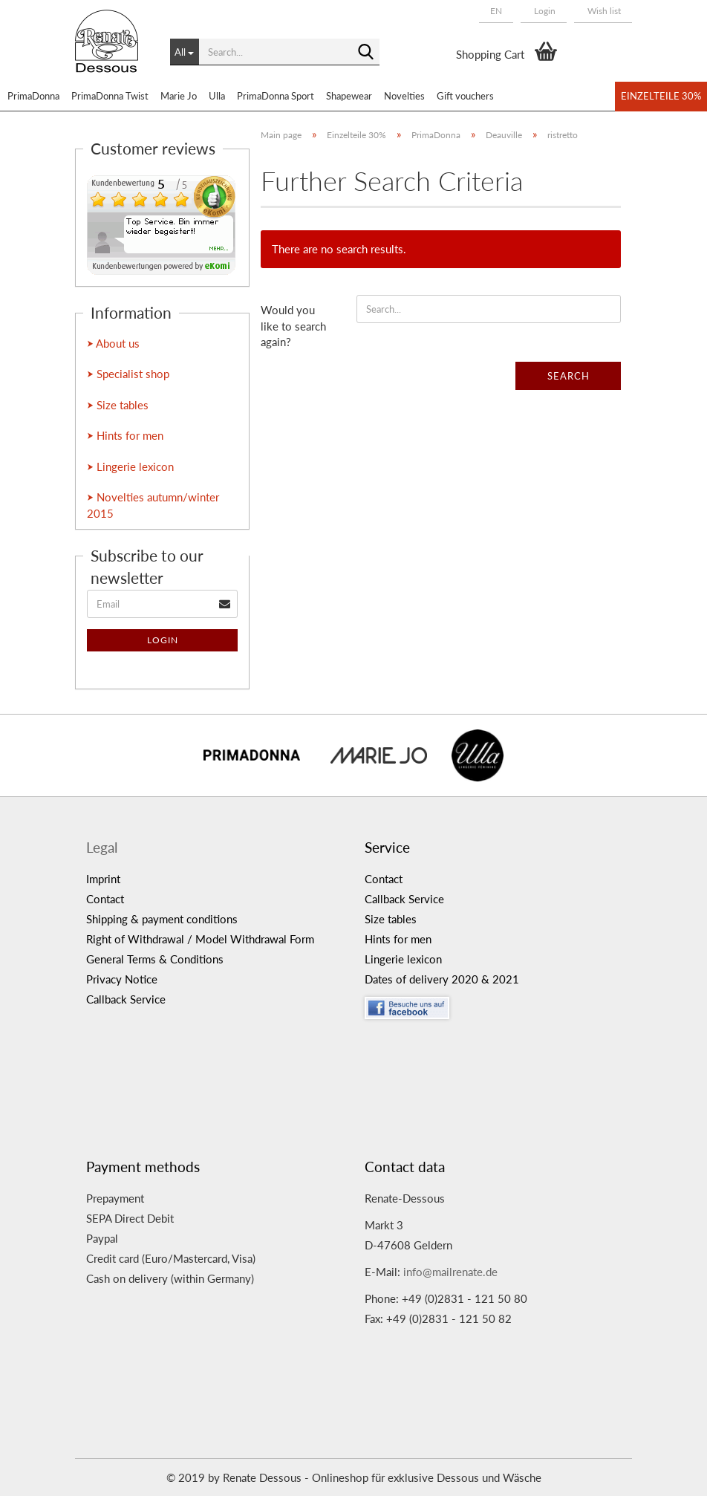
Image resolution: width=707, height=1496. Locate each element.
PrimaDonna (33, 96)
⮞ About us (113, 343)
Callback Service (126, 999)
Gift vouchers (465, 96)
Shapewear (349, 96)
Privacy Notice (121, 979)
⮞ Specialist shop (128, 373)
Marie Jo (178, 96)
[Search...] (184, 52)
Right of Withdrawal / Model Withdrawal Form (200, 939)
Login (162, 639)
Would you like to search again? (293, 325)
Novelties (404, 96)
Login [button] (544, 10)
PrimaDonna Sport (275, 96)
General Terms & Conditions (155, 959)
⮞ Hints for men (125, 435)
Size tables (391, 919)
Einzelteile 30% (661, 96)
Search (568, 376)
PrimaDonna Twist (110, 96)
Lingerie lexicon (403, 959)
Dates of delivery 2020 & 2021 (442, 979)
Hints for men (398, 939)
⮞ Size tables (118, 405)
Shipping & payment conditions (162, 919)
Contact (105, 898)
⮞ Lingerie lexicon (130, 466)
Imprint (103, 878)
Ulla (217, 96)
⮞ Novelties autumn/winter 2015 (153, 504)
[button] (496, 11)
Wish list (603, 10)
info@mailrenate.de (450, 1271)
